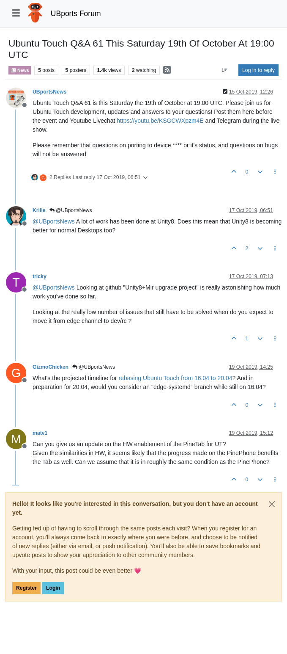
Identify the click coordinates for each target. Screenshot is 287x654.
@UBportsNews (70, 210)
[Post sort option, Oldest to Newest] (225, 70)
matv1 (40, 433)
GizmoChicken (50, 367)
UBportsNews (49, 92)
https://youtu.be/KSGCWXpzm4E (160, 120)
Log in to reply (258, 70)
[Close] (272, 504)
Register (26, 588)
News (20, 70)
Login (53, 588)
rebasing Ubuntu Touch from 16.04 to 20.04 (175, 378)
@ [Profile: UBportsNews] (54, 221)
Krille (39, 210)
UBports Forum (76, 13)
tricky (39, 276)
